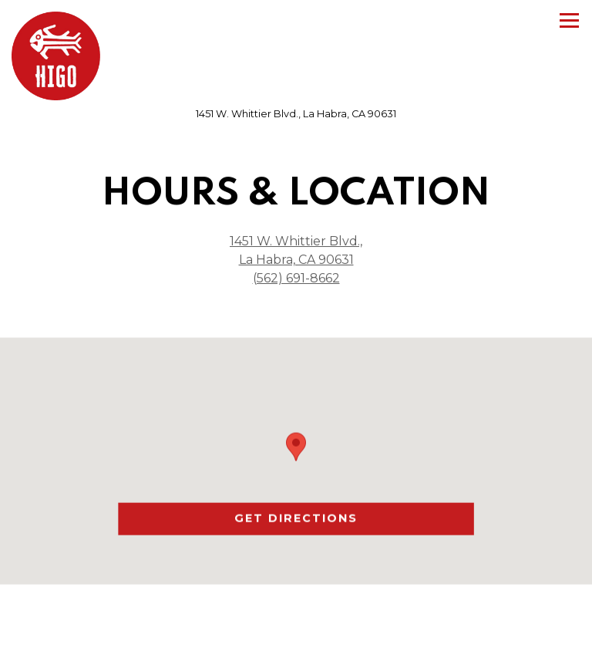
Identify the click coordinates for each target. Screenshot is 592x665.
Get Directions (353, 517)
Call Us (296, 644)
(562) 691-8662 (296, 278)
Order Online (296, 603)
